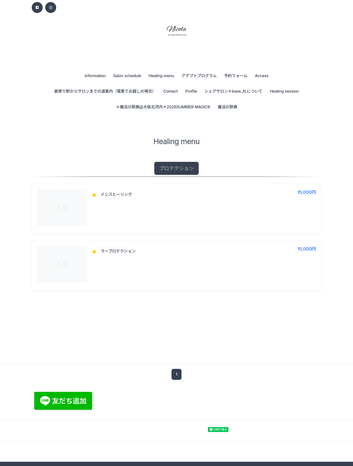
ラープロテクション (118, 250)
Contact (170, 91)
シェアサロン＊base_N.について (233, 91)
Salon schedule (127, 75)
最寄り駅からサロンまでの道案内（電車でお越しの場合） (105, 91)
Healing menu (161, 75)
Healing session (284, 91)
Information (95, 75)
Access (261, 75)
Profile (191, 91)
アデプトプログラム (199, 75)
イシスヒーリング (116, 194)
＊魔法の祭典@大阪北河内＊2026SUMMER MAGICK (163, 106)
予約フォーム (235, 75)
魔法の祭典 (227, 106)
